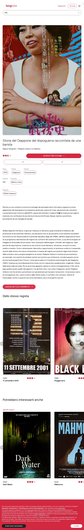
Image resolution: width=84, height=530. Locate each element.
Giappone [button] (16, 173)
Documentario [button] (30, 173)
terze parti (31, 510)
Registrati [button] (61, 6)
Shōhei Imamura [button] (10, 193)
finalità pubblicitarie (39, 514)
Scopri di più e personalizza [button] (14, 526)
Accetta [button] (76, 526)
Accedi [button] (72, 6)
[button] (53, 156)
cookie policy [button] (61, 508)
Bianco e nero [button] (16, 182)
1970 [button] (5, 173)
